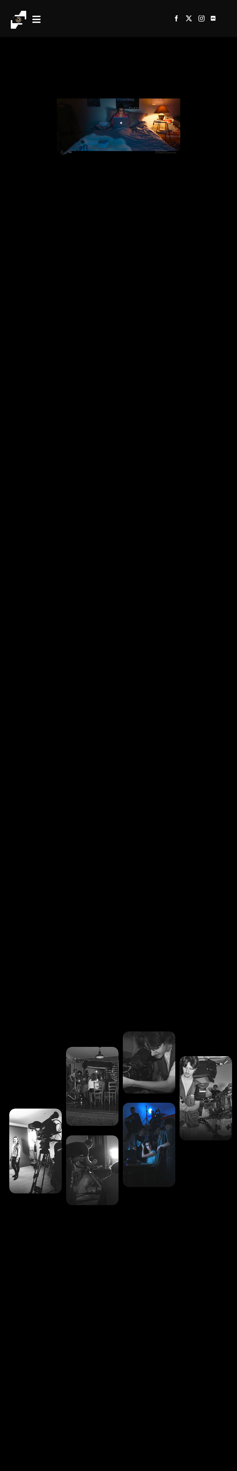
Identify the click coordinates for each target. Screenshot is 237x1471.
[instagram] (201, 18)
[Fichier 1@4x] (18, 13)
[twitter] (189, 18)
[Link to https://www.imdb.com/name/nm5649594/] (213, 18)
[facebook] (176, 18)
